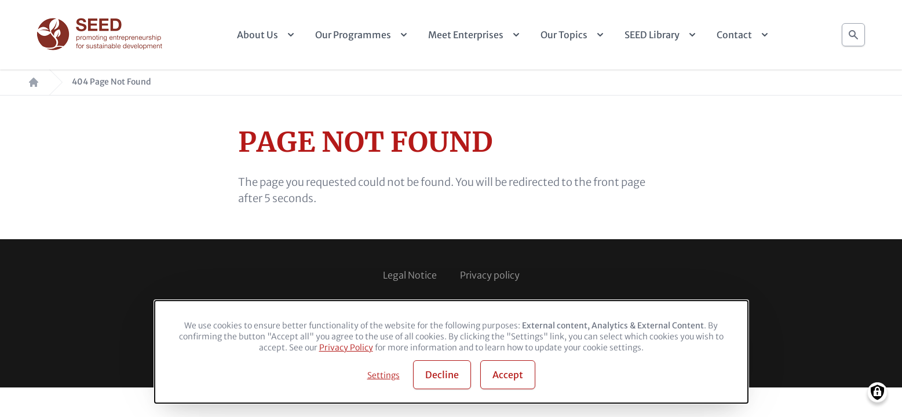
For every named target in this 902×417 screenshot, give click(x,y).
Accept (507, 375)
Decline (442, 375)
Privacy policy (490, 275)
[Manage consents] (877, 392)
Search (853, 31)
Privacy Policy (346, 347)
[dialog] (451, 352)
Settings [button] (383, 375)
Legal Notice (410, 275)
